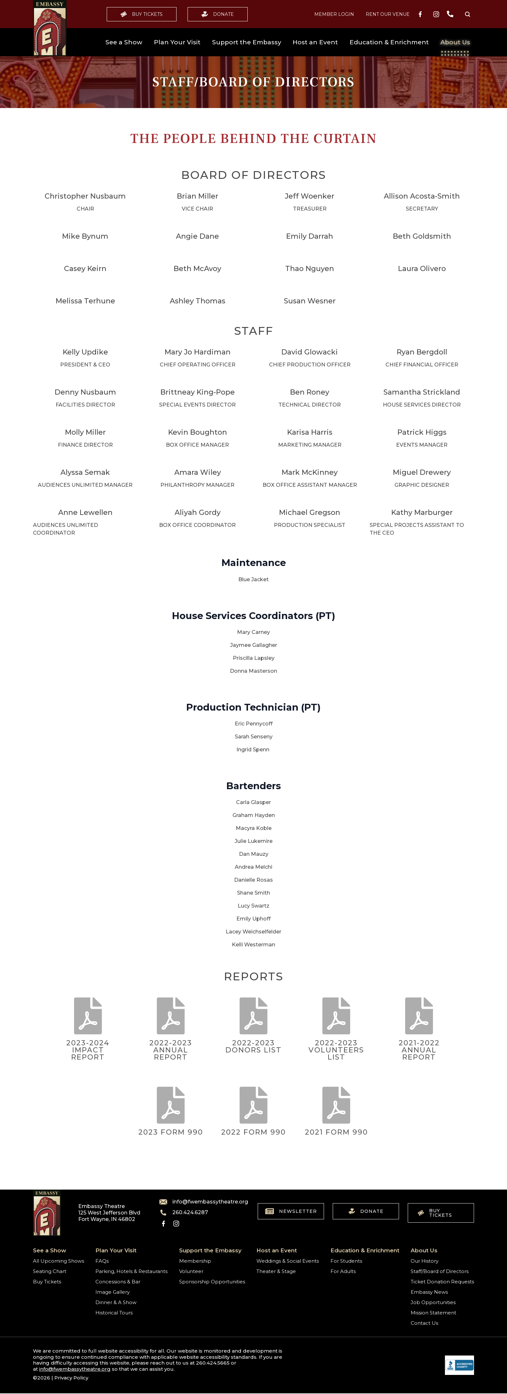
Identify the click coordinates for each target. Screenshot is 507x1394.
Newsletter (291, 1211)
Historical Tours (114, 1313)
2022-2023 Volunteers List (336, 1050)
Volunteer (191, 1271)
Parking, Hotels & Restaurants (131, 1271)
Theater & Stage (276, 1271)
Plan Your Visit (177, 42)
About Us (455, 42)
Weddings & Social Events (287, 1261)
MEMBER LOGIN (334, 14)
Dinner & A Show (115, 1302)
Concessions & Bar (117, 1282)
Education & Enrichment (389, 42)
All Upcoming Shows (58, 1261)
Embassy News (429, 1292)
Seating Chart (49, 1271)
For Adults (343, 1271)
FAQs (102, 1261)
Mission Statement (433, 1313)
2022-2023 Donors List (253, 1046)
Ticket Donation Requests (442, 1282)
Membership (195, 1261)
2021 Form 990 (336, 1132)
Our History (424, 1261)
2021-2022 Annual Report (419, 1050)
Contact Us (424, 1323)
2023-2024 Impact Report (88, 1050)
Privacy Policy (71, 1378)
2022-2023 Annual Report (170, 1050)
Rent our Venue (388, 14)
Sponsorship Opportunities (212, 1282)
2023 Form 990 (170, 1132)
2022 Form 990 (253, 1132)
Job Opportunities (433, 1302)
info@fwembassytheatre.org (199, 1201)
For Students (346, 1261)
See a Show (123, 42)
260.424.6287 (183, 1212)
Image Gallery (112, 1292)
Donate (217, 14)
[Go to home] (50, 28)
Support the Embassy (246, 42)
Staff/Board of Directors (440, 1271)
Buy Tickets (142, 14)
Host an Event (315, 42)
